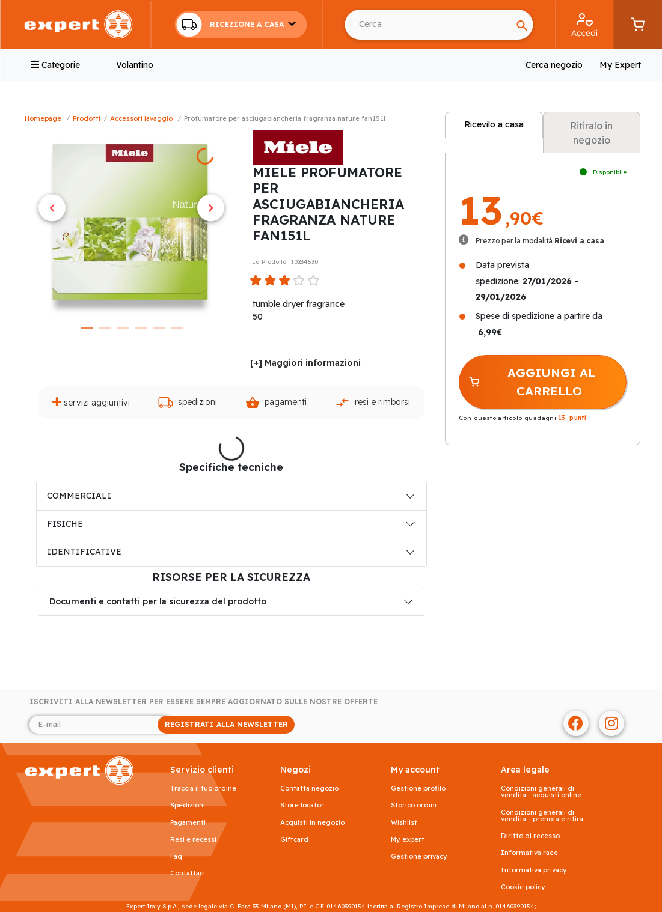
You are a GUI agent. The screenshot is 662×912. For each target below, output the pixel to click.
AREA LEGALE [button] (525, 770)
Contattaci (187, 873)
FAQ (176, 856)
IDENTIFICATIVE (84, 551)
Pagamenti (276, 402)
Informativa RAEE (529, 853)
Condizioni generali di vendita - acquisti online (541, 791)
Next (210, 208)
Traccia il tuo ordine (203, 788)
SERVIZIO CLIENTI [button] (202, 770)
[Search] (522, 25)
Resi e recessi (193, 839)
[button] (240, 24)
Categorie (55, 64)
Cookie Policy (523, 887)
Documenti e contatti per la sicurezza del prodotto (157, 601)
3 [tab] (123, 328)
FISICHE (65, 523)
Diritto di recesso (530, 836)
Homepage (43, 118)
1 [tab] (87, 328)
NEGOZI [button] (295, 770)
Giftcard (294, 839)
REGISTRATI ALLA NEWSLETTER (226, 724)
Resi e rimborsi (372, 402)
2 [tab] (105, 328)
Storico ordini (414, 805)
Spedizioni (187, 402)
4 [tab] (141, 328)
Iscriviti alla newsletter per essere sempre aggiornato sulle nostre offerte (203, 702)
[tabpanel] (131, 223)
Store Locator (302, 805)
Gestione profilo (418, 788)
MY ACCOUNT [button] (415, 770)
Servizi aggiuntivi (91, 402)
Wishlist (404, 822)
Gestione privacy (419, 856)
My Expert (620, 64)
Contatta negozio (309, 788)
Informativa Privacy (534, 870)
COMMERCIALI (79, 495)
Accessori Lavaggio (141, 118)
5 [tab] (159, 328)
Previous (52, 208)
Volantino (134, 64)
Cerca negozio (554, 64)
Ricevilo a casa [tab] (494, 124)
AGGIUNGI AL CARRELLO (531, 381)
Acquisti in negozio (312, 822)
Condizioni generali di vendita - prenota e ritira (542, 815)
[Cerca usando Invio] (428, 25)
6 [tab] (177, 328)
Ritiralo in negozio (591, 133)
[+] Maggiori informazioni (305, 362)
